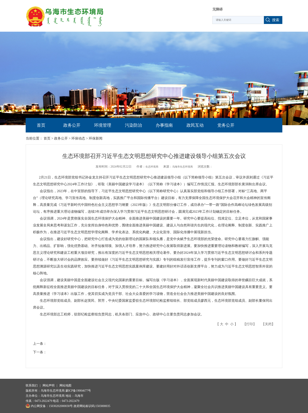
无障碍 (217, 9)
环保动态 (78, 138)
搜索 (275, 20)
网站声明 (49, 385)
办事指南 (164, 125)
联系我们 (32, 385)
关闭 (268, 324)
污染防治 (133, 125)
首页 (41, 125)
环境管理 (102, 125)
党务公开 (225, 125)
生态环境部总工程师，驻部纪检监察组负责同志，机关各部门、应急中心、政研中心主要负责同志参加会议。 (118, 314)
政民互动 (195, 125)
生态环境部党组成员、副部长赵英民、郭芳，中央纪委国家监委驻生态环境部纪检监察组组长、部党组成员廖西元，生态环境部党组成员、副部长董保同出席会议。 (152, 304)
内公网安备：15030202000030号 (49, 406)
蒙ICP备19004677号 (78, 390)
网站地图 (65, 385)
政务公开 (71, 125)
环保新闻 (95, 138)
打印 (249, 324)
